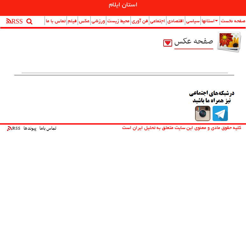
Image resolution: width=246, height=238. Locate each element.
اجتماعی (157, 21)
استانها (210, 21)
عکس (84, 21)
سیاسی (193, 21)
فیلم (72, 21)
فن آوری (140, 21)
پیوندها (30, 128)
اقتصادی (175, 21)
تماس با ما (56, 21)
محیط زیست (118, 21)
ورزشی (98, 21)
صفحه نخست (233, 21)
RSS (13, 128)
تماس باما (47, 128)
